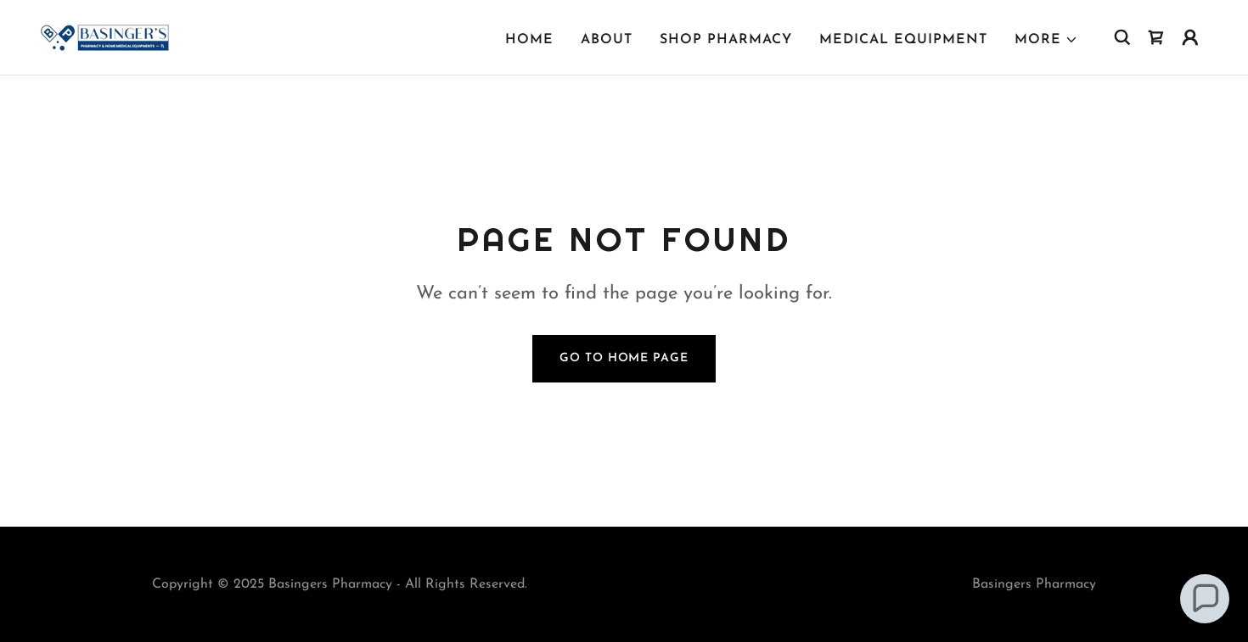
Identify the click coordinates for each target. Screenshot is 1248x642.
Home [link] (529, 40)
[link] (105, 36)
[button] (1046, 40)
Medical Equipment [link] (903, 40)
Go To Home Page (623, 358)
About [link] (606, 40)
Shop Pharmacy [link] (726, 40)
